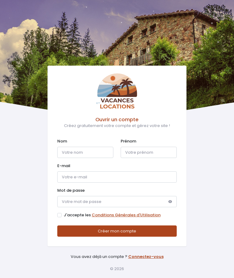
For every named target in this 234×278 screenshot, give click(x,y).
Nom (62, 141)
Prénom (128, 141)
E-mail (63, 166)
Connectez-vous (146, 256)
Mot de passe (71, 190)
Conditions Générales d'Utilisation (126, 215)
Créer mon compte (117, 231)
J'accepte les (112, 215)
